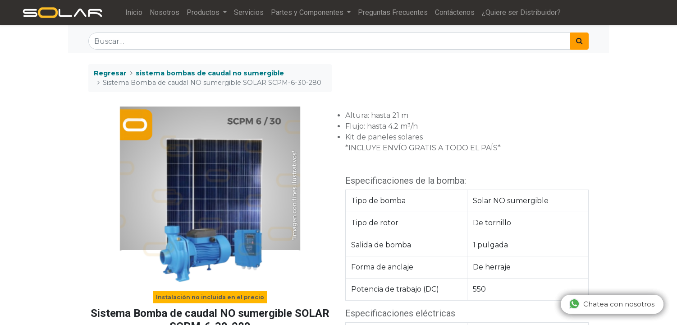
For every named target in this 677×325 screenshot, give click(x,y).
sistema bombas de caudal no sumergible (210, 73)
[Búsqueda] (579, 41)
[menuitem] (134, 13)
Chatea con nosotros (611, 303)
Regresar (110, 73)
